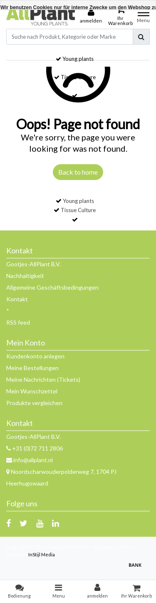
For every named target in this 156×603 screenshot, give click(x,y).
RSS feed (18, 322)
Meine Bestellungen (32, 367)
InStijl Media (41, 554)
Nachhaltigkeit (25, 275)
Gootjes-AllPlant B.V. (33, 264)
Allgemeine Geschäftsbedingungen (52, 287)
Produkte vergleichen (34, 402)
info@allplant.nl (29, 459)
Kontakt (17, 299)
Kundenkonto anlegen (35, 356)
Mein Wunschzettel (31, 391)
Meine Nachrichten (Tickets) (43, 379)
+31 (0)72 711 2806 (34, 448)
